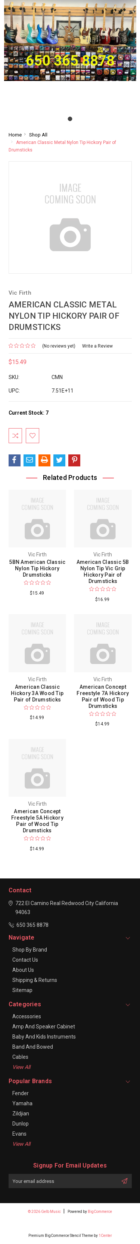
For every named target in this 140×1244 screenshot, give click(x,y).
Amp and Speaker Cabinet (43, 1027)
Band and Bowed (32, 1047)
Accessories (26, 1016)
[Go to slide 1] (70, 119)
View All (21, 1067)
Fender (20, 1093)
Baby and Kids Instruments (44, 1037)
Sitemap (22, 990)
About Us (23, 970)
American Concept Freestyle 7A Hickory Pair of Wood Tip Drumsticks (103, 696)
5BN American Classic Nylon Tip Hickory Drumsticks (37, 568)
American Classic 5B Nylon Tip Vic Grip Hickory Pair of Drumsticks (103, 571)
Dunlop (20, 1124)
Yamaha (22, 1103)
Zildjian (20, 1114)
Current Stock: (29, 413)
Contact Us (25, 960)
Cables (20, 1057)
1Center (105, 1236)
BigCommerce (100, 1212)
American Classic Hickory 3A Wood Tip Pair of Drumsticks (37, 693)
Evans (19, 1134)
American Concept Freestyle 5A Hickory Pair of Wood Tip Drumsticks (37, 820)
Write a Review (97, 346)
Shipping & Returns (34, 980)
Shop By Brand (29, 950)
